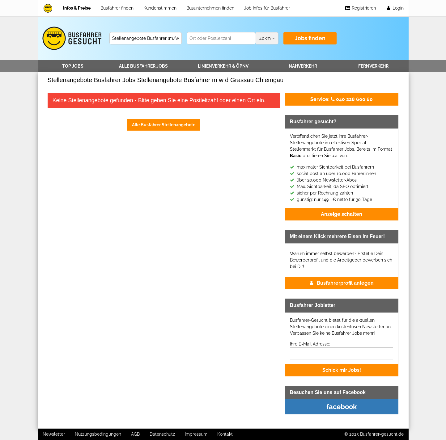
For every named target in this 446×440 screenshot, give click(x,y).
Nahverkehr (303, 66)
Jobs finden (310, 38)
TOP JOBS (72, 66)
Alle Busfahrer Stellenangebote (163, 124)
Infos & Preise (77, 8)
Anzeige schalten (341, 214)
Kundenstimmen (159, 8)
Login (395, 8)
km (267, 38)
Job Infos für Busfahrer (267, 8)
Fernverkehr (373, 66)
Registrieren (360, 8)
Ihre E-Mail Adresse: (310, 344)
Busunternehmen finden (210, 8)
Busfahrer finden (117, 8)
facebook (341, 407)
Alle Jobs (143, 66)
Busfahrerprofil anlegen (342, 283)
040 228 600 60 (341, 99)
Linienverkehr (223, 66)
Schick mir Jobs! (341, 370)
